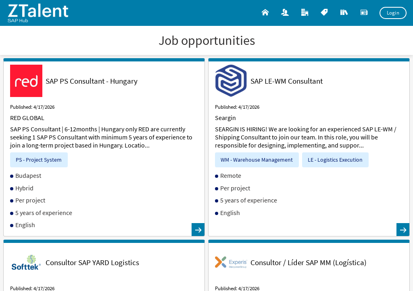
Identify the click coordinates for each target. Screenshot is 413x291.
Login (393, 12)
